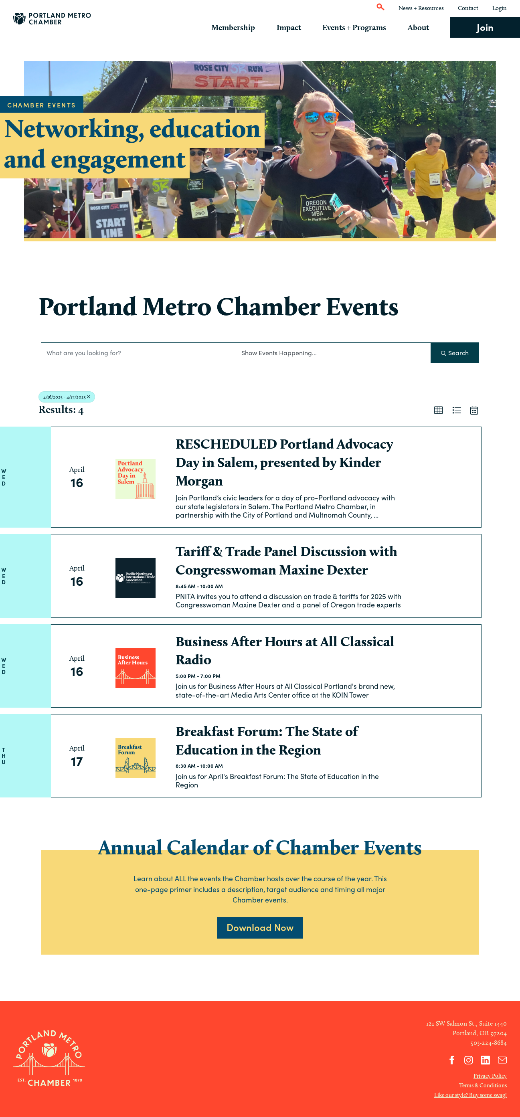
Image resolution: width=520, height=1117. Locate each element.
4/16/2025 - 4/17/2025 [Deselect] (66, 397)
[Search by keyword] (138, 352)
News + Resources (421, 8)
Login (499, 8)
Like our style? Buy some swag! (470, 1095)
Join (485, 26)
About (420, 27)
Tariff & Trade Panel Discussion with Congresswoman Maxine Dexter (286, 560)
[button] (439, 411)
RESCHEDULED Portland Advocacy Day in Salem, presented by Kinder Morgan (284, 462)
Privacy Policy (490, 1075)
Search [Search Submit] (455, 352)
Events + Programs (359, 27)
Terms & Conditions (483, 1085)
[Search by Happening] (333, 352)
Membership (243, 27)
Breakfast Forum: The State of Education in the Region (267, 740)
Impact (296, 27)
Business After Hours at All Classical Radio (285, 650)
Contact (468, 8)
